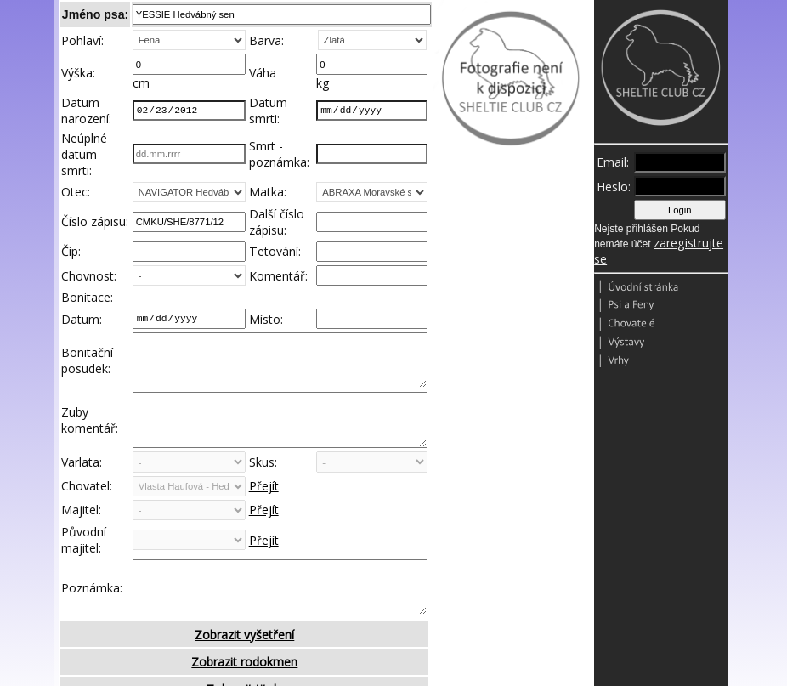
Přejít (264, 512)
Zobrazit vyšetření (244, 673)
